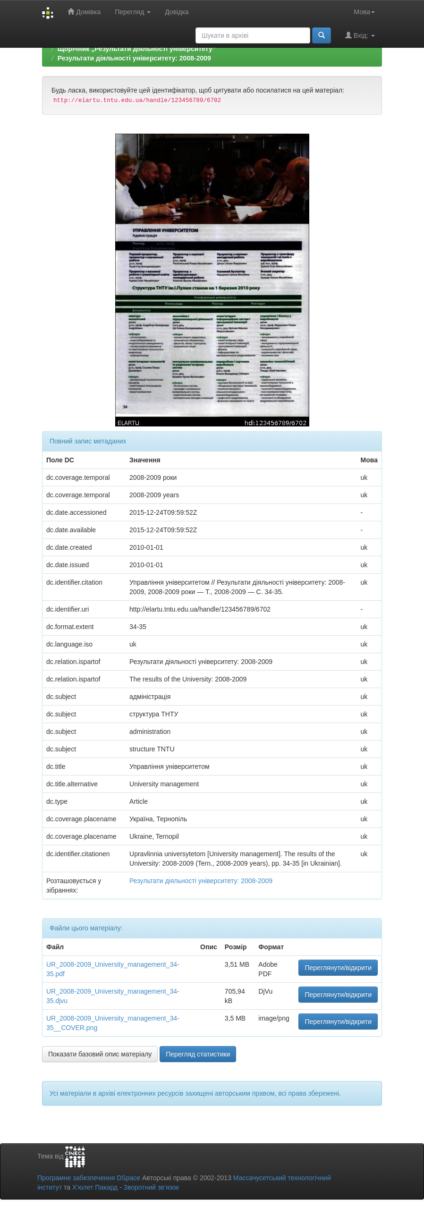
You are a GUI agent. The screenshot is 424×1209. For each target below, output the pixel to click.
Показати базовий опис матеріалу (100, 1054)
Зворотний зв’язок (150, 1187)
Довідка (176, 12)
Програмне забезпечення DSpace (88, 1178)
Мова (364, 12)
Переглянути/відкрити (338, 967)
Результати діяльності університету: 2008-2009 (134, 58)
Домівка (84, 12)
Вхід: (360, 35)
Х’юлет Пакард (95, 1187)
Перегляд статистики (198, 1054)
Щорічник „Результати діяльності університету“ (137, 48)
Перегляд (133, 12)
